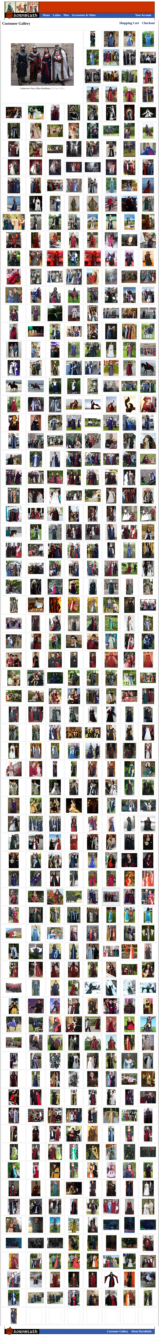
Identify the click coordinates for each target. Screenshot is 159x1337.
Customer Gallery (117, 1331)
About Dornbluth (141, 1331)
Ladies (57, 15)
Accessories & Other (84, 15)
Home (46, 15)
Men (66, 15)
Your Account (143, 15)
